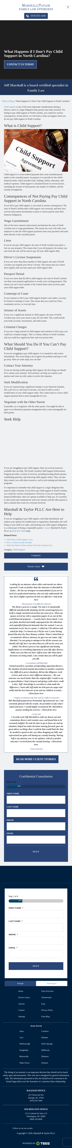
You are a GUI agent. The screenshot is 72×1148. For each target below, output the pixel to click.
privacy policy (47, 1010)
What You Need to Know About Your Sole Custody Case (29, 545)
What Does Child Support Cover (20, 539)
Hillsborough (25, 1044)
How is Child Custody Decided (19, 542)
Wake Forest (25, 1063)
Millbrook (45, 1050)
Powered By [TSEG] (35, 1143)
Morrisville (24, 1056)
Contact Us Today (20, 64)
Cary (21, 1037)
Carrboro (45, 1031)
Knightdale (24, 1050)
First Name (14, 794)
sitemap (21, 1016)
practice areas (24, 997)
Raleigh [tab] (20, 983)
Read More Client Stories (36, 759)
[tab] (36, 556)
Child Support (19, 550)
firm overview (47, 991)
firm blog (45, 1016)
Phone (11, 820)
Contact (47, 528)
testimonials (46, 997)
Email (11, 833)
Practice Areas (36, 566)
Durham (44, 1037)
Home (4, 101)
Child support (10, 107)
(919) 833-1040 (36, 15)
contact (21, 1010)
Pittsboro (45, 1056)
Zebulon (44, 1063)
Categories (35, 555)
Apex (22, 1031)
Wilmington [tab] (52, 983)
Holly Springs (47, 1044)
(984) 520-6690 (36, 1119)
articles (21, 1004)
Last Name (14, 807)
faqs (43, 1004)
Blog (11, 101)
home (20, 991)
